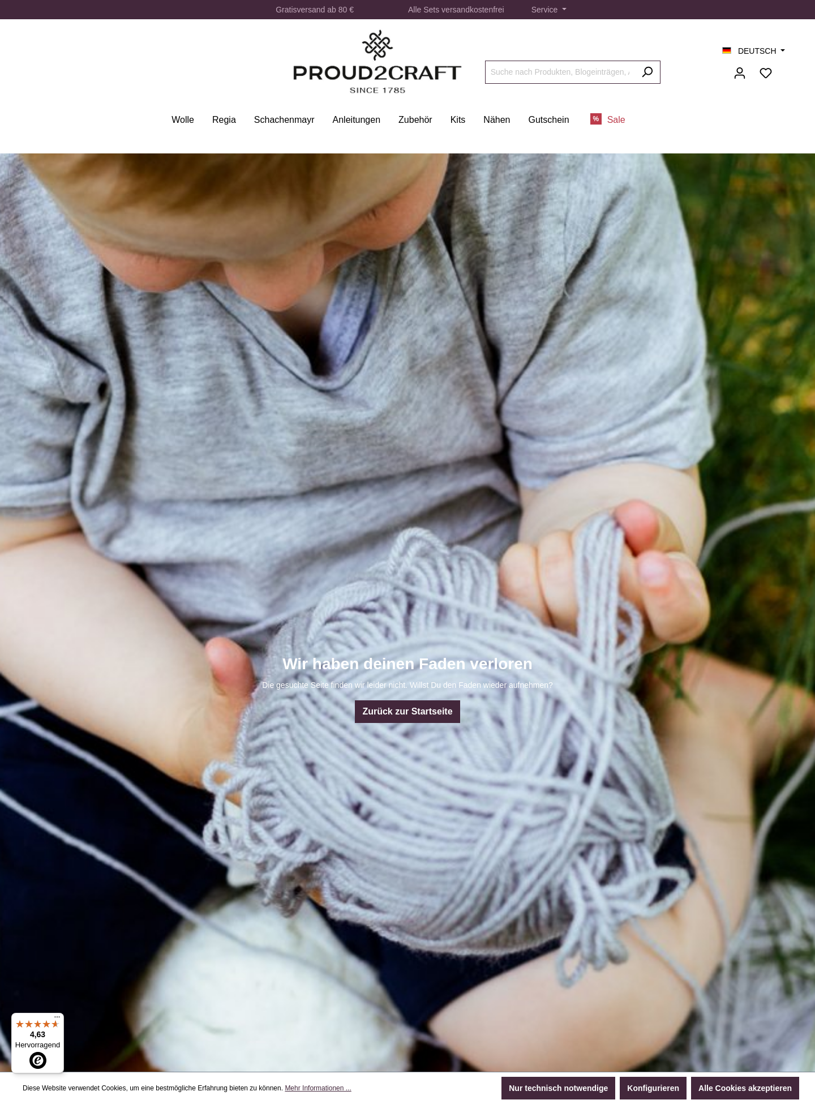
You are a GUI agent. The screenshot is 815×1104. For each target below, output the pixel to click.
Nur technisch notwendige (558, 1088)
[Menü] (57, 1019)
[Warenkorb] (785, 68)
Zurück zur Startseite (407, 711)
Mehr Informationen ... (318, 1088)
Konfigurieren (653, 1088)
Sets (431, 9)
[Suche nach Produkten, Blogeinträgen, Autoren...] (559, 72)
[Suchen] (647, 72)
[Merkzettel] (766, 73)
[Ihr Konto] (740, 73)
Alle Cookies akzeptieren (745, 1088)
